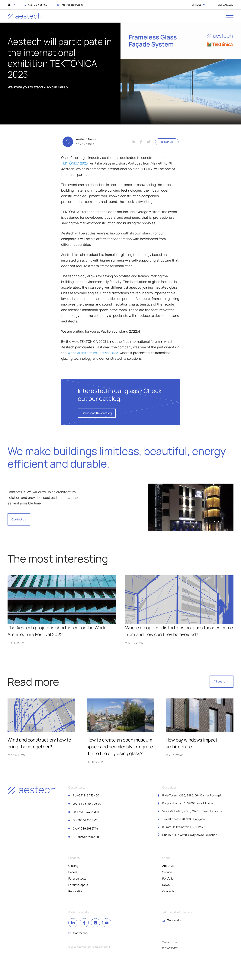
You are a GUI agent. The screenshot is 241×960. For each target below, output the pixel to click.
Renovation (75, 891)
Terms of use (169, 942)
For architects (77, 878)
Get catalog (174, 920)
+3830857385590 (86, 837)
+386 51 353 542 (85, 820)
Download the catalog (97, 413)
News (166, 885)
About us (168, 866)
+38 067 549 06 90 (87, 804)
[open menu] (229, 16)
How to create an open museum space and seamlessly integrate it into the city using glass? (120, 746)
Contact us (18, 519)
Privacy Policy (170, 947)
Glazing (73, 866)
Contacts (168, 891)
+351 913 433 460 (86, 795)
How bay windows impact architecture (191, 743)
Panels (72, 872)
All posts (222, 681)
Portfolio (168, 878)
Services (168, 872)
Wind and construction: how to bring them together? (39, 743)
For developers (78, 885)
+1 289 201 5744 (85, 828)
